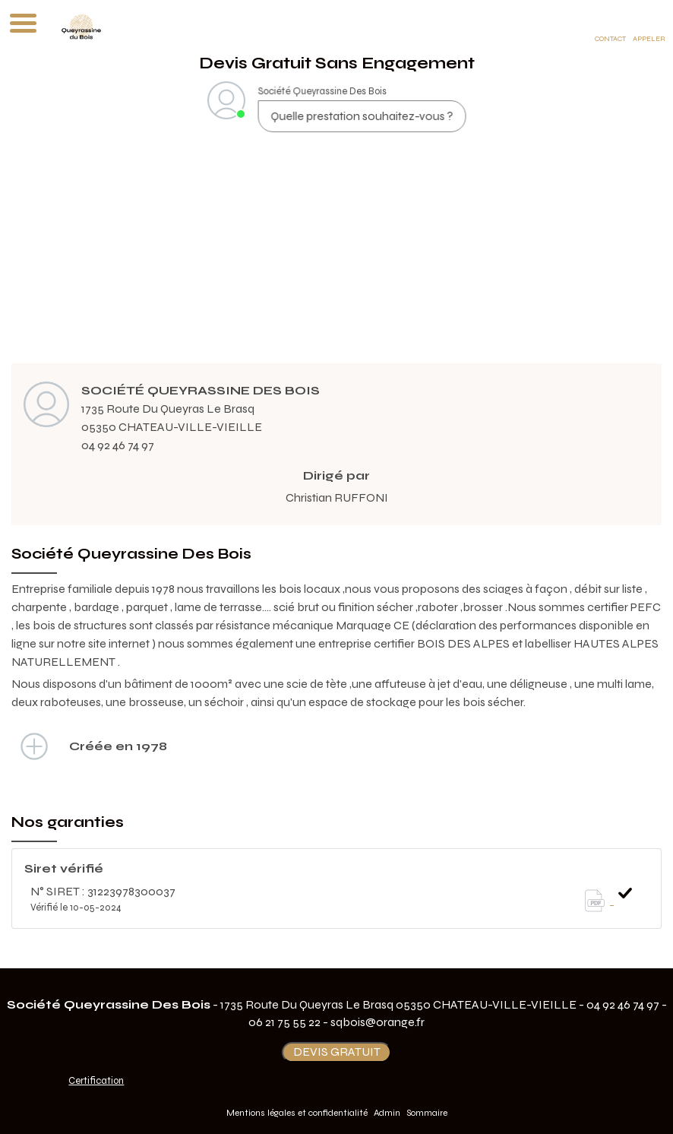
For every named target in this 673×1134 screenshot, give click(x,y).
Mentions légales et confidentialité (297, 1112)
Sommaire (426, 1112)
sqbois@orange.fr (377, 1022)
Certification (96, 1081)
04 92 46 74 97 (117, 445)
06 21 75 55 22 (284, 1022)
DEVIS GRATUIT (337, 1051)
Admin (387, 1112)
